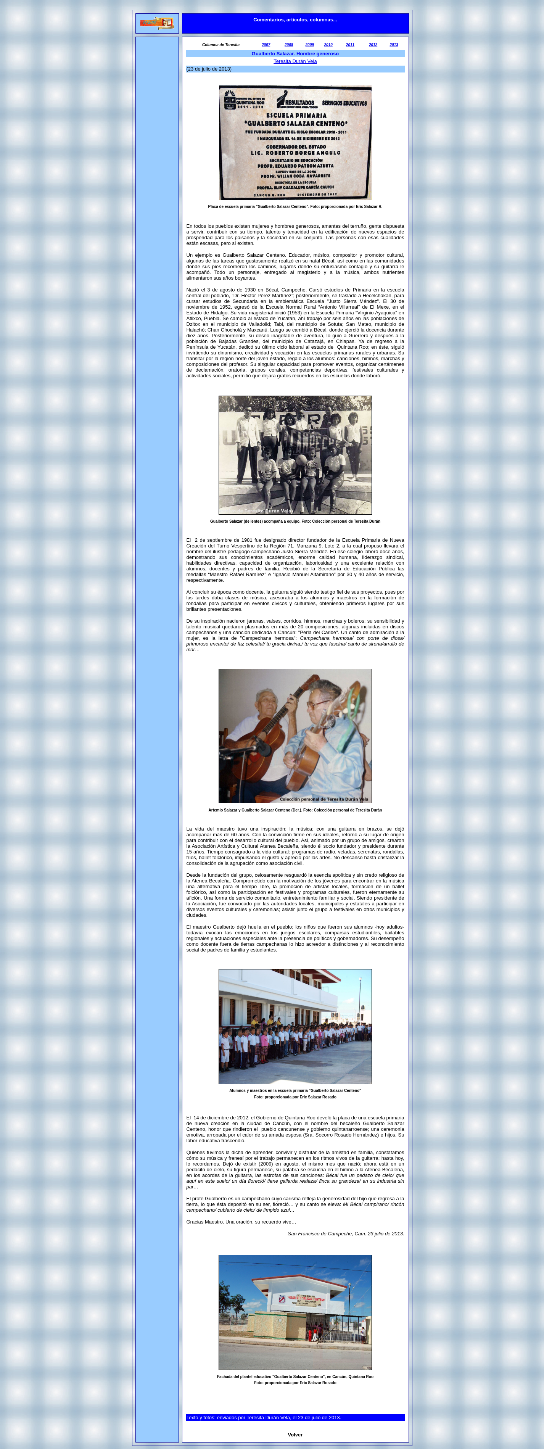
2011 (350, 45)
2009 (310, 45)
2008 (289, 45)
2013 (393, 45)
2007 (266, 45)
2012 (373, 45)
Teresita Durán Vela (295, 61)
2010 (328, 45)
